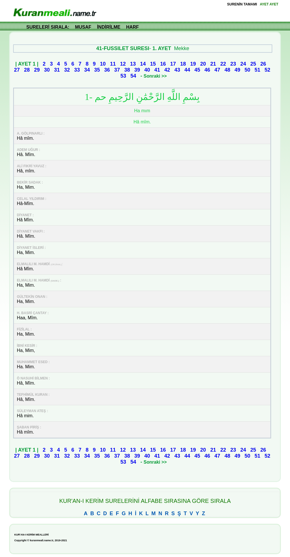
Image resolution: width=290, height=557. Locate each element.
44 (187, 70)
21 (213, 64)
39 (137, 70)
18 (183, 64)
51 (257, 70)
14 (143, 64)
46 (207, 70)
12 (123, 64)
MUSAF (83, 27)
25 (253, 64)
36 (107, 70)
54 (133, 76)
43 (177, 70)
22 (223, 64)
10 (103, 64)
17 (173, 64)
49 (237, 70)
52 (267, 70)
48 (227, 70)
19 (193, 64)
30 (47, 70)
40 (147, 70)
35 (97, 70)
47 (217, 70)
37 (117, 70)
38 (127, 70)
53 (123, 76)
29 (37, 70)
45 (197, 70)
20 (203, 64)
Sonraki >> (155, 76)
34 (87, 70)
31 (57, 70)
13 (133, 64)
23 (233, 64)
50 (247, 70)
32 (67, 70)
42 (167, 70)
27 (17, 70)
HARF (132, 27)
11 (113, 64)
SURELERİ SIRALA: (47, 27)
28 (27, 70)
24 (243, 64)
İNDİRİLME (108, 27)
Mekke (181, 48)
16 (163, 64)
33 (77, 70)
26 (263, 64)
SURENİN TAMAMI (242, 4)
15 (153, 64)
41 (157, 70)
